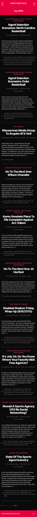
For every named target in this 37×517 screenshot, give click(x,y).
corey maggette (24, 115)
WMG (30, 64)
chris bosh (15, 391)
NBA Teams (26, 350)
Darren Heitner (14, 35)
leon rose (20, 60)
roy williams (18, 62)
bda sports (26, 57)
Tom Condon (31, 494)
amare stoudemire (17, 389)
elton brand (13, 116)
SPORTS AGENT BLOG (18, 3)
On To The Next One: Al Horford (18, 270)
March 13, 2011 (26, 35)
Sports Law (18, 212)
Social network (14, 341)
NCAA (25, 339)
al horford (15, 251)
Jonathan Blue (22, 441)
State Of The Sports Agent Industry (18, 458)
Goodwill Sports (23, 296)
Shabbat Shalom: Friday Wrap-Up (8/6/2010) (18, 309)
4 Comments (19, 419)
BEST (5, 441)
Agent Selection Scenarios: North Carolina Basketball (18, 28)
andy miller (7, 57)
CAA (30, 389)
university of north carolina (11, 64)
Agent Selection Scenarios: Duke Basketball (18, 81)
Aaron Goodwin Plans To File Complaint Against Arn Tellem (18, 220)
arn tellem (13, 57)
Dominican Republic (27, 337)
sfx (24, 202)
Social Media (30, 441)
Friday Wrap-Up (15, 304)
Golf (15, 126)
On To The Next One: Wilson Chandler (18, 173)
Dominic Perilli (14, 276)
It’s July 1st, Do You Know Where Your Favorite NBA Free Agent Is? (18, 360)
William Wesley (22, 342)
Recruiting (16, 210)
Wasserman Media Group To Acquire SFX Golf (18, 132)
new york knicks (17, 202)
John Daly (6, 159)
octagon (25, 60)
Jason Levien (21, 116)
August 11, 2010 (26, 276)
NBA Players (16, 167)
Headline (29, 19)
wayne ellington (24, 64)
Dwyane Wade (8, 392)
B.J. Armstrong (14, 113)
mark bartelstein (8, 394)
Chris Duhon (15, 115)
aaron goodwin (8, 251)
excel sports (28, 59)
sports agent (7, 445)
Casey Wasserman (12, 441)
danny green (15, 59)
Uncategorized (18, 265)
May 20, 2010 (26, 417)
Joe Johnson (16, 392)
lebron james (17, 339)
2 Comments (19, 229)
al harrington (7, 389)
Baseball (12, 337)
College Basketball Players (15, 19)
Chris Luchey (27, 201)
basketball (20, 57)
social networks (28, 443)
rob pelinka (11, 62)
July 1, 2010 (21, 367)
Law (26, 253)
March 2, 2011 (21, 137)
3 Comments (19, 466)
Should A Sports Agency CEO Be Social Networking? (18, 409)
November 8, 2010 (26, 227)
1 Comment (19, 91)
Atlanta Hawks (8, 253)
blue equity (13, 490)
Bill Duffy (32, 57)
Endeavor (16, 492)
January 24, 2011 (26, 179)
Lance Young (13, 60)
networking (31, 339)
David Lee (27, 391)
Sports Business (12, 342)
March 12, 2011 (26, 88)
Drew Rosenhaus (8, 339)
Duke (8, 116)
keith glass (22, 253)
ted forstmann (16, 445)
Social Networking (24, 341)
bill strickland (7, 59)
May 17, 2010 (26, 464)
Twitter (22, 445)
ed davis (22, 59)
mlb (22, 339)
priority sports (29, 116)
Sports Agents (18, 20)
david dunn (31, 490)
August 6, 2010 (26, 315)
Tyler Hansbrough (27, 62)
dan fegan (21, 391)
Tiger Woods (23, 494)
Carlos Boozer (8, 115)
